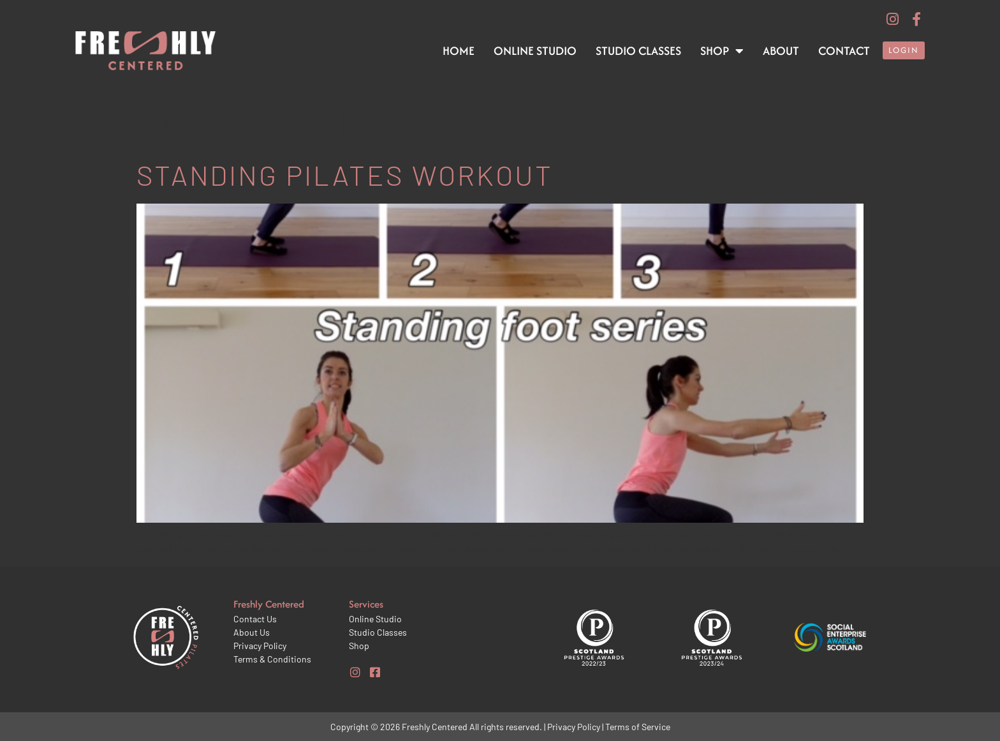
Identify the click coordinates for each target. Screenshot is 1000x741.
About (781, 50)
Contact (844, 50)
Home (458, 50)
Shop (722, 51)
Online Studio (535, 50)
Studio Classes (638, 50)
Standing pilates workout (344, 174)
